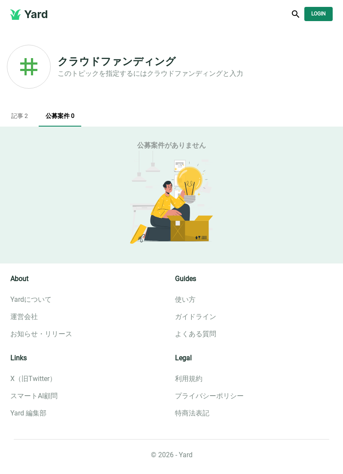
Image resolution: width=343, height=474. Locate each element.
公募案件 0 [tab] (60, 116)
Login (318, 14)
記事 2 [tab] (19, 116)
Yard (36, 14)
